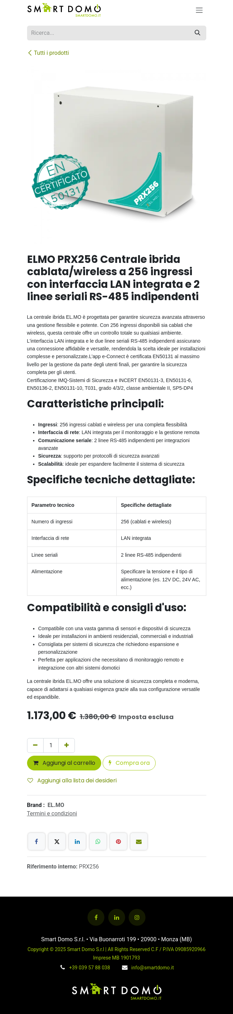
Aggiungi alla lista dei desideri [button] (72, 780)
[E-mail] (138, 841)
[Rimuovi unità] (35, 745)
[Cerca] (197, 33)
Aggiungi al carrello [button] (64, 763)
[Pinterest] (118, 841)
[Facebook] (36, 841)
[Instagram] (137, 917)
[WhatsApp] (98, 841)
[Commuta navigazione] (199, 10)
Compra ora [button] (129, 763)
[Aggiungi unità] (66, 745)
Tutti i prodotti (48, 53)
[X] (56, 841)
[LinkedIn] (77, 841)
